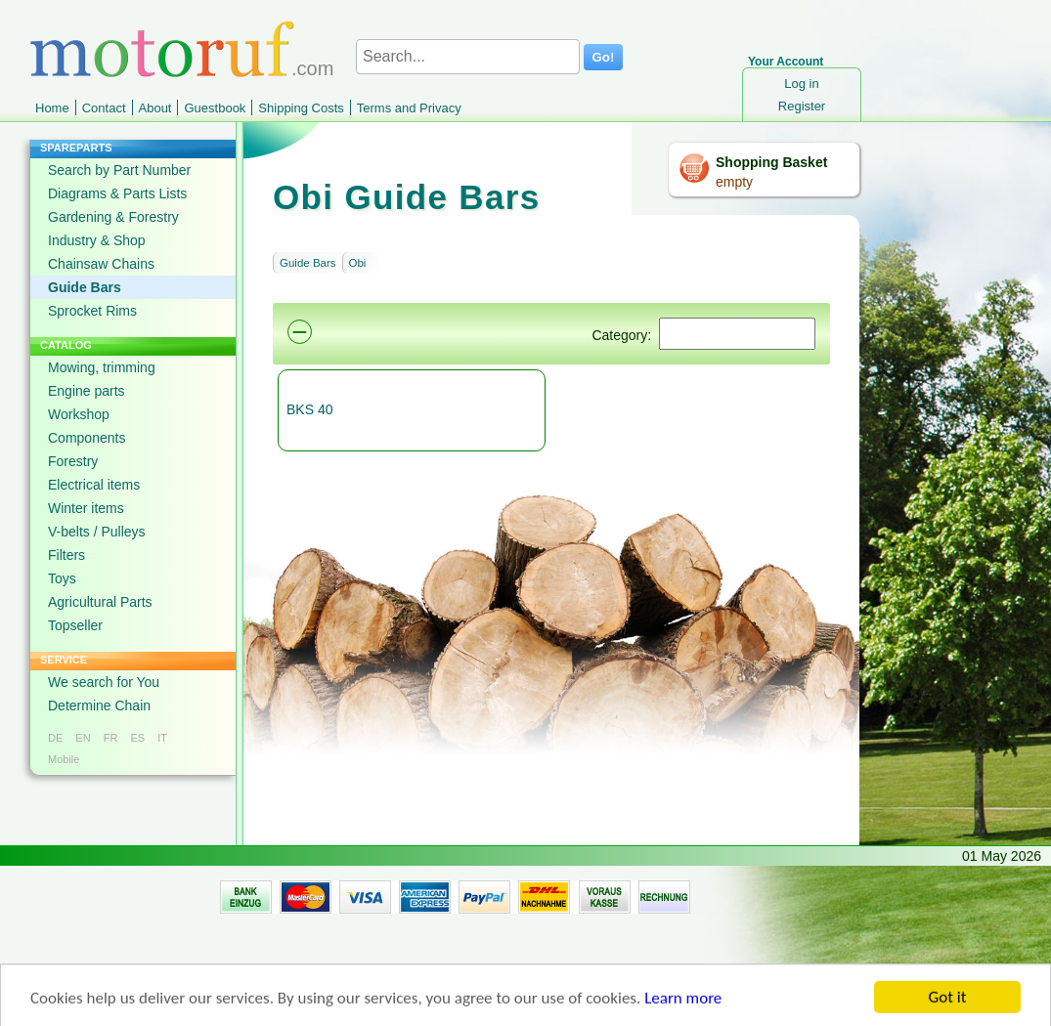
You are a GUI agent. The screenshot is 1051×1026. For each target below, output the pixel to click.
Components (86, 438)
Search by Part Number (119, 170)
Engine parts (86, 391)
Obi (358, 263)
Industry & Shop (97, 240)
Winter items (86, 508)
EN (82, 738)
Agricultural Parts (100, 602)
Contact (104, 108)
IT (162, 738)
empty (734, 182)
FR (111, 738)
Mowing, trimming (101, 367)
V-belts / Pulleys (97, 531)
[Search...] (468, 56)
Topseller (75, 625)
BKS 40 (309, 409)
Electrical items (94, 484)
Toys (62, 578)
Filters (66, 555)
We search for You (103, 682)
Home (52, 108)
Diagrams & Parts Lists (117, 193)
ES (137, 738)
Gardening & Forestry (113, 217)
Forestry (73, 461)
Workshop (78, 414)
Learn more (683, 1004)
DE (55, 738)
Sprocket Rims (92, 311)
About (155, 108)
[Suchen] (737, 334)
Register (801, 106)
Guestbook (214, 108)
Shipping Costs (300, 108)
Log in (801, 83)
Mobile (63, 759)
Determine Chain (99, 705)
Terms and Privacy (409, 108)
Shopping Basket (771, 162)
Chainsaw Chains (101, 264)
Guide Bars (84, 287)
